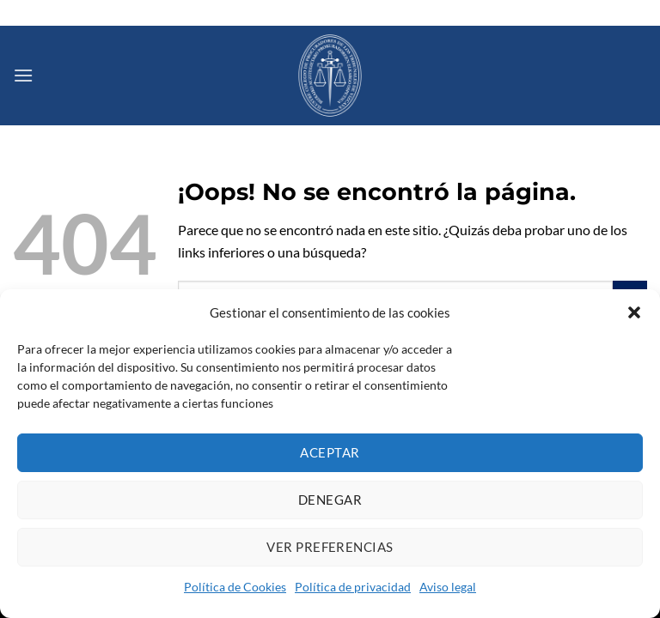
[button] (634, 312)
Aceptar (329, 452)
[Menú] (23, 75)
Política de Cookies (235, 586)
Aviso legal (447, 586)
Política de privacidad (353, 586)
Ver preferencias (329, 546)
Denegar (330, 499)
